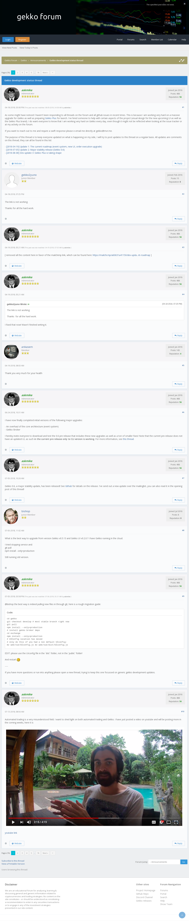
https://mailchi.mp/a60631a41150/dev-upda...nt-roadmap (121, 255)
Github (68, 486)
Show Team (166, 904)
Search (143, 39)
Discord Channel (144, 897)
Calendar (172, 39)
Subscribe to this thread (13, 860)
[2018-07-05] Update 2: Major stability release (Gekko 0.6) (35, 149)
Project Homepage (145, 890)
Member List (157, 39)
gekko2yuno (29, 175)
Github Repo (142, 893)
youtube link (11, 832)
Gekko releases (144, 900)
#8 (183, 530)
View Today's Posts (29, 47)
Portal (119, 39)
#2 (183, 194)
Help (184, 39)
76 (38, 72)
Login (7, 39)
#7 (183, 478)
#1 (183, 107)
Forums (131, 39)
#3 (183, 247)
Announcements (38, 60)
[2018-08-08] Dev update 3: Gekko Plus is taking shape (34, 152)
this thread (128, 439)
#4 (183, 294)
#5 (183, 365)
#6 (183, 412)
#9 (183, 596)
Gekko (24, 60)
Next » (45, 72)
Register (22, 39)
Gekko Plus (50, 118)
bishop (25, 511)
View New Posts (9, 47)
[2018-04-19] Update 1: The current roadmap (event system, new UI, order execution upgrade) (54, 146)
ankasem (27, 347)
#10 (182, 711)
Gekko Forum (11, 60)
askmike (67, 107)
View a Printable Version (13, 863)
